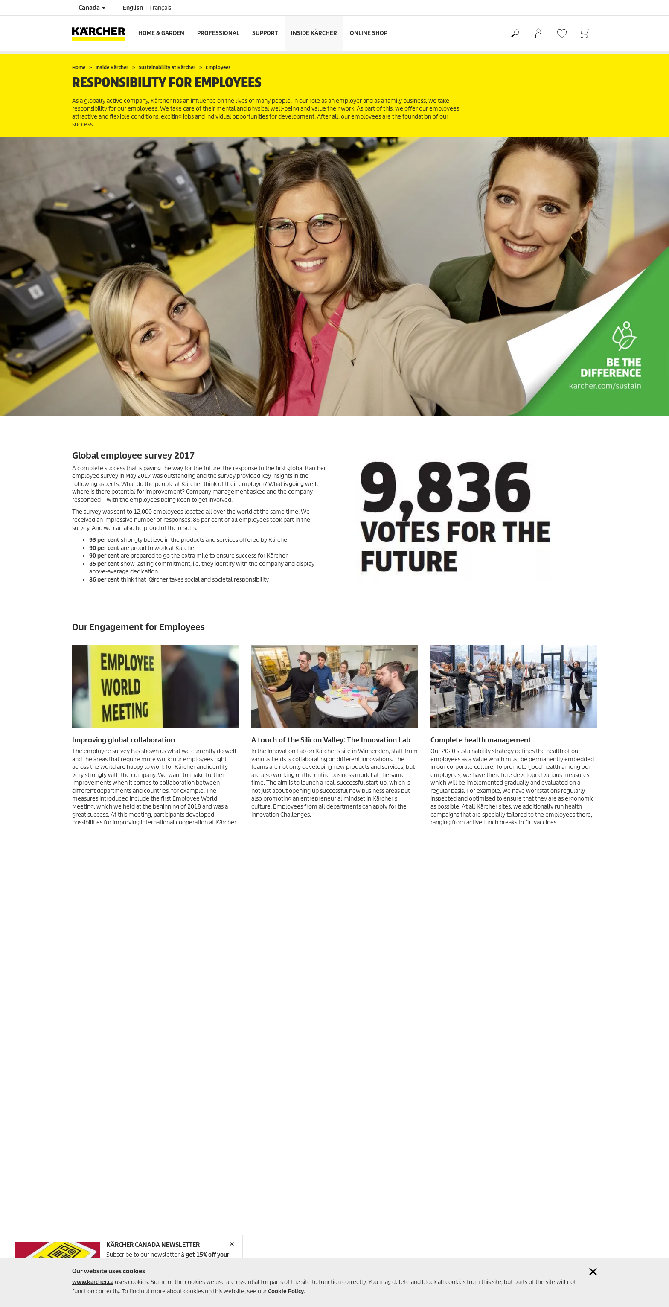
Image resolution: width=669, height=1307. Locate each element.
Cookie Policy (286, 1291)
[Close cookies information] (593, 1271)
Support (265, 33)
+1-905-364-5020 (228, 1207)
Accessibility (87, 1165)
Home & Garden (161, 33)
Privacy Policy (89, 1144)
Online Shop (368, 33)
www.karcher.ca (92, 1282)
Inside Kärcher (314, 33)
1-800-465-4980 (229, 1149)
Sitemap (82, 1175)
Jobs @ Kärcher (360, 1249)
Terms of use (88, 1134)
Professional (218, 33)
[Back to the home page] (102, 33)
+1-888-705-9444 (228, 1178)
